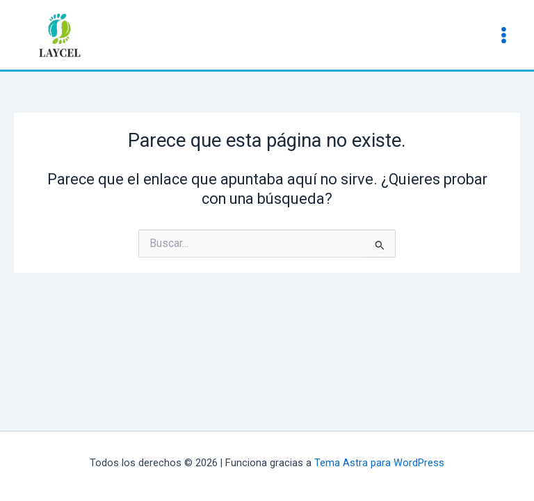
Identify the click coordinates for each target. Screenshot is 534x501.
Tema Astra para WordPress (379, 462)
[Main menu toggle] (503, 34)
